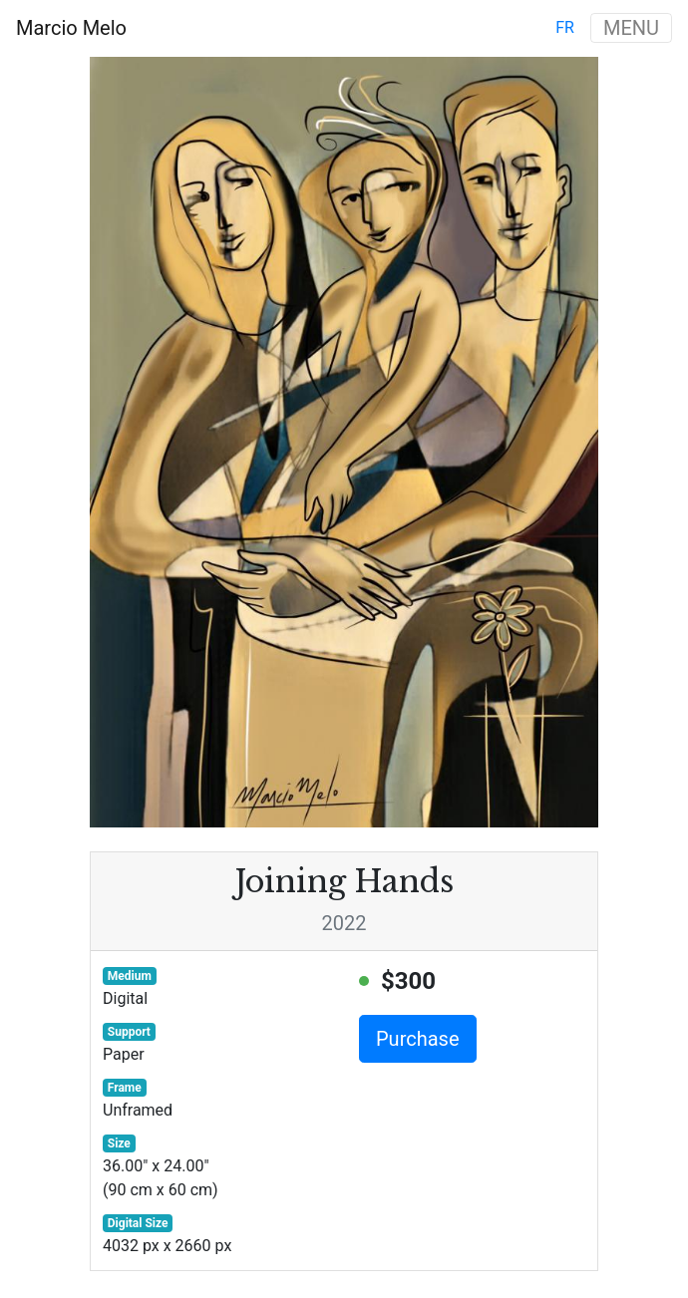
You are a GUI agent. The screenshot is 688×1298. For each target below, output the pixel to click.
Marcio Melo (71, 28)
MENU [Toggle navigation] (631, 28)
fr (564, 27)
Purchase (418, 1039)
